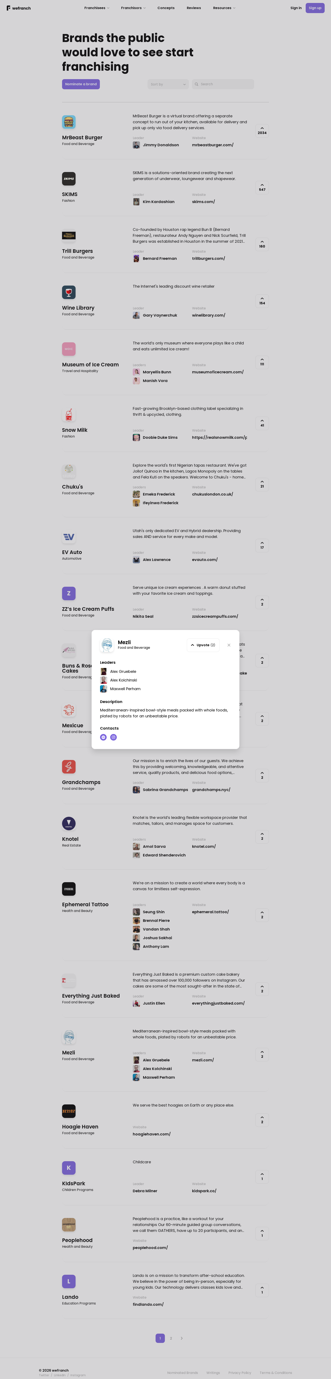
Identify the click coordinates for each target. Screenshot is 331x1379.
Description (111, 701)
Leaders (107, 662)
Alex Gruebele (123, 671)
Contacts (109, 728)
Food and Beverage (134, 647)
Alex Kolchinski (123, 680)
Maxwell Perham (125, 688)
